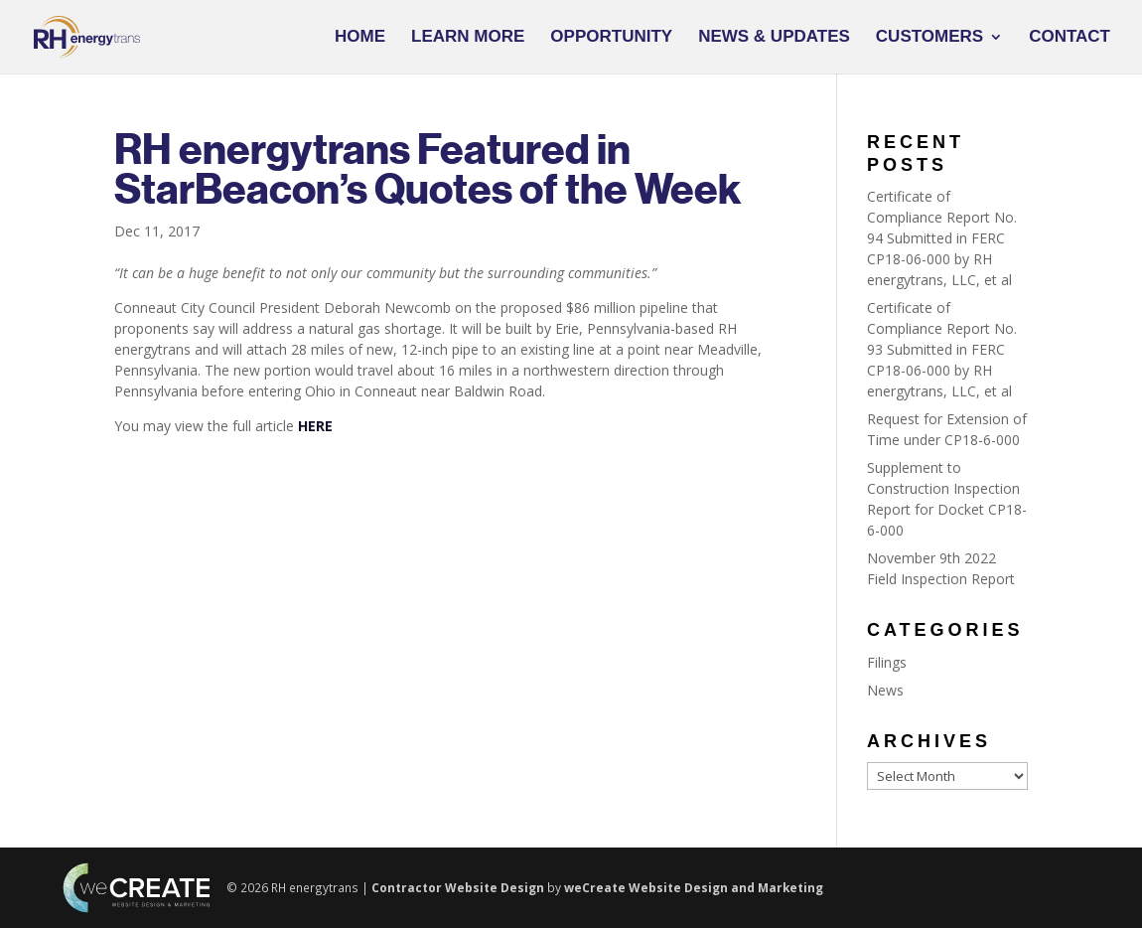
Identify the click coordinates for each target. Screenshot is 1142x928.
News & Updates (774, 38)
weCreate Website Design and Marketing (693, 887)
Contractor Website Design (457, 887)
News (885, 690)
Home (360, 38)
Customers (929, 38)
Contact (1069, 38)
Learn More (467, 38)
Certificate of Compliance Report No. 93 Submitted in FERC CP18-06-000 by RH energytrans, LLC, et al (942, 349)
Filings (887, 662)
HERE (315, 425)
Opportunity (611, 38)
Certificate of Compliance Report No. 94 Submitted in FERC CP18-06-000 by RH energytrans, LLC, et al (942, 238)
